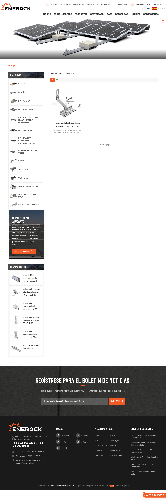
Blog (96, 449)
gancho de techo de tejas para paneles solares (143, 445)
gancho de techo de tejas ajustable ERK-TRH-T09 (68, 124)
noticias (135, 14)
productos (99, 459)
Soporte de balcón (28, 187)
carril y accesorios (28, 205)
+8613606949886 (32, 464)
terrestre (23, 169)
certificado (97, 14)
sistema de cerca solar (27, 196)
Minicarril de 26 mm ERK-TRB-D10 (31, 353)
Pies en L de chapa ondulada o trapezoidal (143, 474)
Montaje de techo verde (27, 152)
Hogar (47, 14)
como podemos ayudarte (21, 225)
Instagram (85, 450)
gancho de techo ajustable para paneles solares (144, 460)
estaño (22, 92)
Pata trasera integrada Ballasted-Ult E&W (28, 141)
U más (21, 161)
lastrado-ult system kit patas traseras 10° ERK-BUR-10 (31, 326)
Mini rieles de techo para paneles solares (144, 467)
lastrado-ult (25, 130)
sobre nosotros (101, 454)
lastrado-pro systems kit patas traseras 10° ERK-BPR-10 (30, 341)
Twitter (64, 450)
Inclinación (24, 101)
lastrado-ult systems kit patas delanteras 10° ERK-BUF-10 (31, 298)
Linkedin (65, 457)
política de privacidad (96, 496)
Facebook (65, 444)
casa (97, 444)
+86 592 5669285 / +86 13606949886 (111, 4)
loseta (21, 84)
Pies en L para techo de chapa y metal (144, 481)
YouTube (84, 444)
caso (109, 14)
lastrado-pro (25, 110)
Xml (107, 496)
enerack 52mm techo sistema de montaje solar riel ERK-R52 (30, 284)
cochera (23, 178)
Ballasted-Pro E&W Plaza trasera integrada (28, 120)
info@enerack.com (153, 4)
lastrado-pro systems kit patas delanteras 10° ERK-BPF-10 (31, 312)
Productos (81, 14)
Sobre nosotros (63, 14)
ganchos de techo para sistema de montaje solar (143, 452)
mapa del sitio (116, 464)
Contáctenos (151, 14)
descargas (121, 14)
